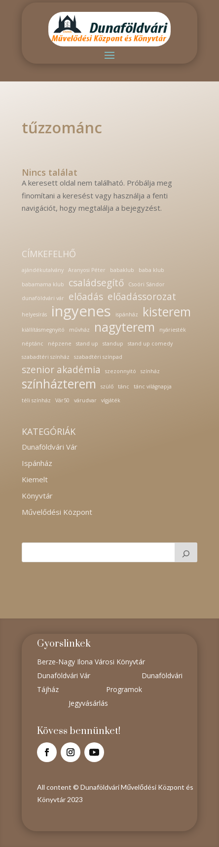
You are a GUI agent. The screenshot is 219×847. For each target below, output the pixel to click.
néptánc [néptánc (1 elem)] (32, 343)
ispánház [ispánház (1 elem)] (126, 314)
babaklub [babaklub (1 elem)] (122, 270)
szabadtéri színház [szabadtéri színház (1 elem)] (46, 356)
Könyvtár (37, 495)
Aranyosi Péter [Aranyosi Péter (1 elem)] (87, 270)
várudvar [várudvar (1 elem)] (85, 400)
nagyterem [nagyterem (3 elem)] (124, 327)
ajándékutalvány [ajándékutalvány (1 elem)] (43, 270)
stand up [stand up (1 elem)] (87, 343)
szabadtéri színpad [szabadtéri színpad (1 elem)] (98, 356)
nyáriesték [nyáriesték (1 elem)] (172, 329)
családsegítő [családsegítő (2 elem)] (96, 283)
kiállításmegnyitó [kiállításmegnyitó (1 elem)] (43, 329)
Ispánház (37, 463)
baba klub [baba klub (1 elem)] (151, 270)
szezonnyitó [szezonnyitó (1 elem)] (120, 371)
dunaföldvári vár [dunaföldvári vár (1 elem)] (43, 298)
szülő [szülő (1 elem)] (107, 386)
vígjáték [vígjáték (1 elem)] (110, 400)
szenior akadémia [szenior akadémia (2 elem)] (61, 370)
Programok (124, 689)
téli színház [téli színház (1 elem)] (36, 400)
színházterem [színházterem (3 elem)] (59, 384)
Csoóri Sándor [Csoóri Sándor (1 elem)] (146, 284)
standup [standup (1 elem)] (113, 343)
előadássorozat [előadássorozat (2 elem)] (142, 297)
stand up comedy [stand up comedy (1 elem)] (150, 343)
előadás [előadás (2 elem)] (86, 297)
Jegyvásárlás (88, 703)
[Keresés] (186, 552)
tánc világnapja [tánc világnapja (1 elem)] (153, 386)
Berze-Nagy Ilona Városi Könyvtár (91, 661)
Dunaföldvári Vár (49, 447)
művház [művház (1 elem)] (79, 329)
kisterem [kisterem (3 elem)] (167, 312)
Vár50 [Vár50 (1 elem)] (62, 400)
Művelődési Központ (57, 512)
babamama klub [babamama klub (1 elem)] (43, 284)
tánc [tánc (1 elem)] (123, 386)
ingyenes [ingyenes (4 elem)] (81, 311)
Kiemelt (35, 479)
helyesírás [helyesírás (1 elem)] (34, 314)
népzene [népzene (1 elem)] (60, 343)
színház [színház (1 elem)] (150, 371)
